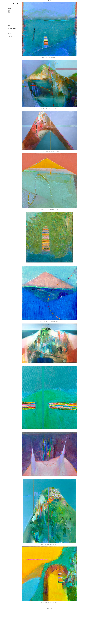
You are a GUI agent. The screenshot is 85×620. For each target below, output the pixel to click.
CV (8, 30)
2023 (9, 12)
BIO (9, 25)
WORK (9, 8)
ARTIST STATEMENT (12, 28)
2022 (9, 13)
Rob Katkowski (13, 4)
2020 (9, 15)
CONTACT (10, 33)
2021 (9, 14)
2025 (9, 10)
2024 (9, 11)
